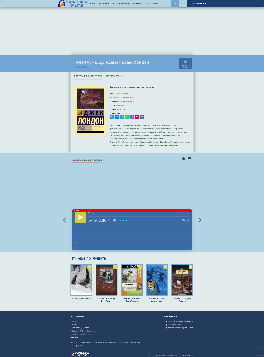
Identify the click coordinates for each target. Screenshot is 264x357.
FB (117, 117)
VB (132, 117)
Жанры (75, 324)
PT (137, 117)
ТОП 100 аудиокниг (120, 3)
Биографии (103, 3)
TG (112, 117)
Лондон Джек (122, 93)
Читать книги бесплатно (82, 334)
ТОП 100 (75, 321)
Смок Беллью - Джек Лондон (182, 299)
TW (122, 117)
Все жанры (137, 3)
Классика (133, 87)
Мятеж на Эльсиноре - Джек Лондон (106, 299)
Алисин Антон (129, 97)
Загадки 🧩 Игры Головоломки (85, 331)
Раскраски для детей (81, 327)
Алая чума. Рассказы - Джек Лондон (132, 299)
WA (127, 117)
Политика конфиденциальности (179, 321)
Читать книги (152, 3)
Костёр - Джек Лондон (81, 298)
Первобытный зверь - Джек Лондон (157, 299)
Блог (92, 3)
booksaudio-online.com (169, 145)
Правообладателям (173, 324)
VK (142, 117)
